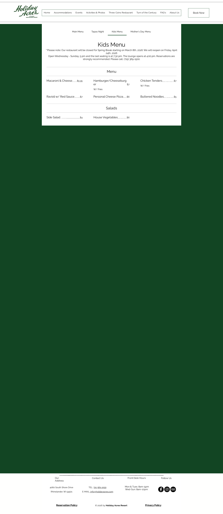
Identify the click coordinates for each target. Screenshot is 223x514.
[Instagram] (167, 489)
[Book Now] (198, 12)
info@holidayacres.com (101, 491)
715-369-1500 (99, 487)
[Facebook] (161, 489)
